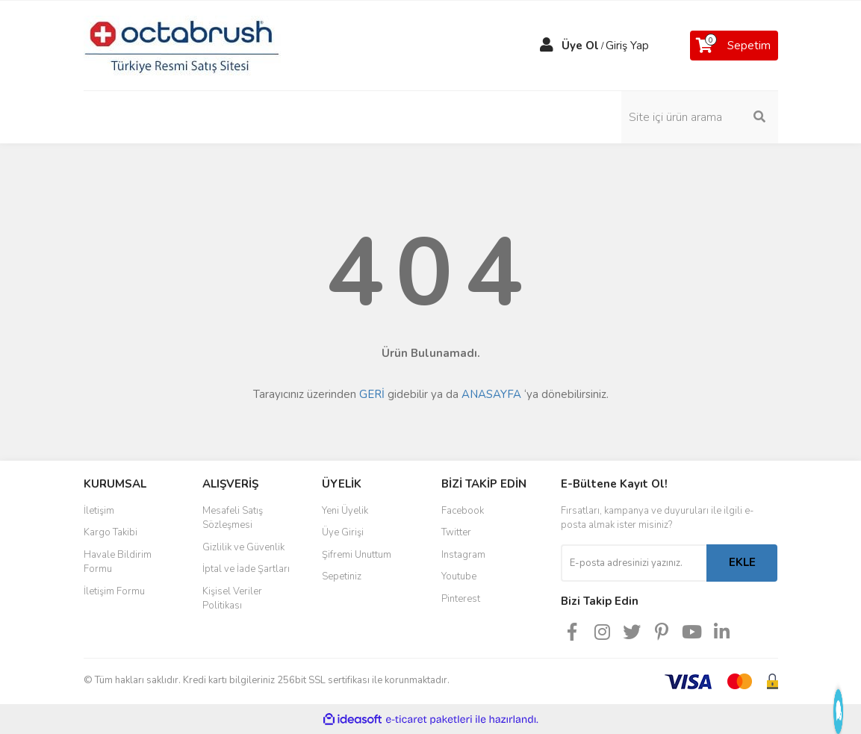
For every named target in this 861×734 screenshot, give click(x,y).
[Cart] (734, 45)
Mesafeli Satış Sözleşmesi (232, 518)
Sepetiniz (341, 576)
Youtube (458, 576)
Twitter (456, 532)
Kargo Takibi (110, 532)
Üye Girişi (343, 532)
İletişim (99, 510)
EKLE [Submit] (742, 562)
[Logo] (182, 45)
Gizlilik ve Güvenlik (243, 547)
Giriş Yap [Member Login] (627, 45)
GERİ (372, 394)
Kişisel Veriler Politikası (232, 599)
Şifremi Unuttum (356, 555)
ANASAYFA (491, 394)
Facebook (462, 510)
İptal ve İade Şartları (246, 569)
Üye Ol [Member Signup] (580, 45)
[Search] (699, 117)
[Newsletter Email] (633, 563)
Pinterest (460, 599)
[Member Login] (546, 45)
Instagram (463, 555)
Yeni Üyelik (345, 510)
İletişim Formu (114, 591)
